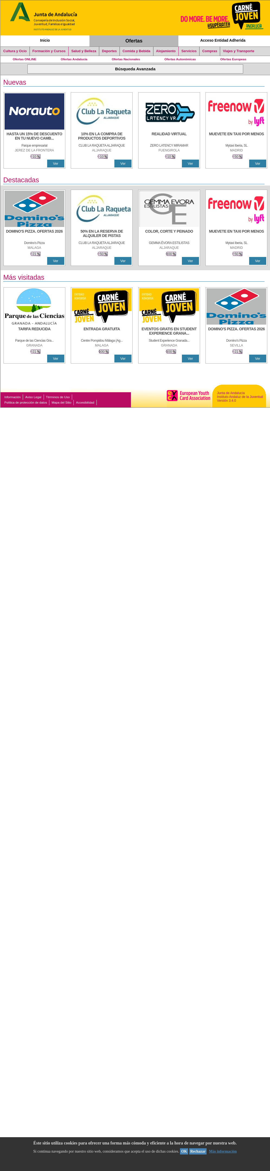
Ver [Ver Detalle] (55, 163)
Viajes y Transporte (238, 51)
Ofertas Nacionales (126, 59)
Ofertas (134, 41)
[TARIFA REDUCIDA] (34, 332)
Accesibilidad (85, 402)
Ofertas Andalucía (74, 59)
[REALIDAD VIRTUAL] (169, 137)
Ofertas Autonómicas (180, 59)
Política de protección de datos (25, 402)
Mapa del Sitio (61, 402)
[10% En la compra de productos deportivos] (101, 137)
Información (12, 397)
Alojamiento (166, 51)
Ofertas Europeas (233, 59)
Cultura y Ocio (15, 51)
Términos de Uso (58, 397)
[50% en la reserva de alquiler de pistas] (101, 234)
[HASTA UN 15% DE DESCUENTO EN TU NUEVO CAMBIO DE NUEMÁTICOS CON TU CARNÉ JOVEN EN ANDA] (34, 137)
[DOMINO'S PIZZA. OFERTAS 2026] (34, 234)
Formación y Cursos (49, 51)
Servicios (189, 51)
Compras (209, 51)
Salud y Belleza (83, 51)
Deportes (109, 51)
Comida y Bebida (136, 51)
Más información (223, 1151)
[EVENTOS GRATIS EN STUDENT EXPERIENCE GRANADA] (169, 332)
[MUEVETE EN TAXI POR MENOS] (236, 137)
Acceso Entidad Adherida (223, 40)
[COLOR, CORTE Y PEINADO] (169, 234)
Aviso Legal (33, 397)
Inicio (45, 40)
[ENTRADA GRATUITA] (101, 332)
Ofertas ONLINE (24, 59)
